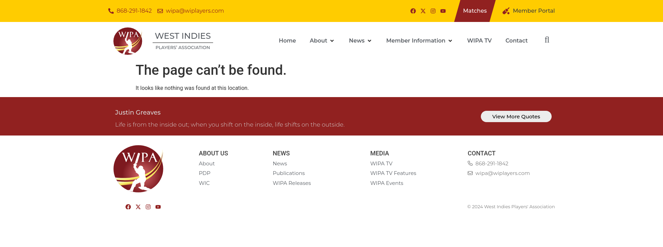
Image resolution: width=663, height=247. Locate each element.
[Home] (287, 41)
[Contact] (516, 41)
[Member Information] (420, 41)
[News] (360, 41)
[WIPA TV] (479, 41)
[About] (322, 41)
